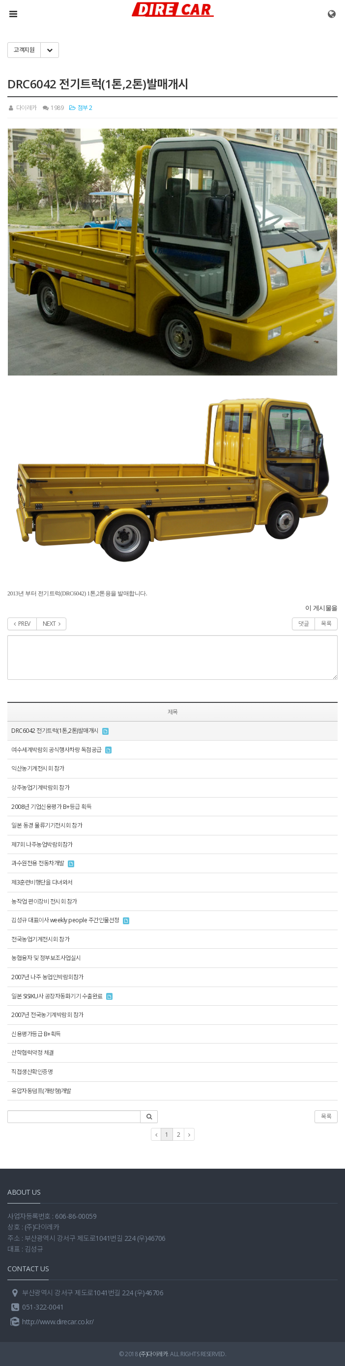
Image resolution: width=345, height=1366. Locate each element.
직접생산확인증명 (32, 1072)
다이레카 (22, 108)
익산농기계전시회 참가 (37, 768)
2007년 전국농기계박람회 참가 (47, 1015)
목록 (326, 623)
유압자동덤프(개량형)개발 (41, 1091)
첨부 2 (80, 108)
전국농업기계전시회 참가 (40, 939)
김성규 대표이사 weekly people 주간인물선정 (65, 920)
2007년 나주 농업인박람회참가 (47, 977)
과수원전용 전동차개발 (37, 863)
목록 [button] (326, 1116)
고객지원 (24, 50)
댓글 (303, 623)
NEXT (51, 623)
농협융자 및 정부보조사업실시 (46, 958)
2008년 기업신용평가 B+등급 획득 (51, 807)
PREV (22, 623)
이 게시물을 (321, 608)
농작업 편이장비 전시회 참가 (44, 901)
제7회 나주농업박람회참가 (42, 844)
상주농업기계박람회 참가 (40, 787)
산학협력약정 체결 (32, 1052)
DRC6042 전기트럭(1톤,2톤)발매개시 (55, 730)
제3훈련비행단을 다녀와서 (42, 882)
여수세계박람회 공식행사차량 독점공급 (56, 750)
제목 (173, 712)
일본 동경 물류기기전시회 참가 (46, 825)
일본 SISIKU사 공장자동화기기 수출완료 (57, 996)
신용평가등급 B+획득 (36, 1034)
